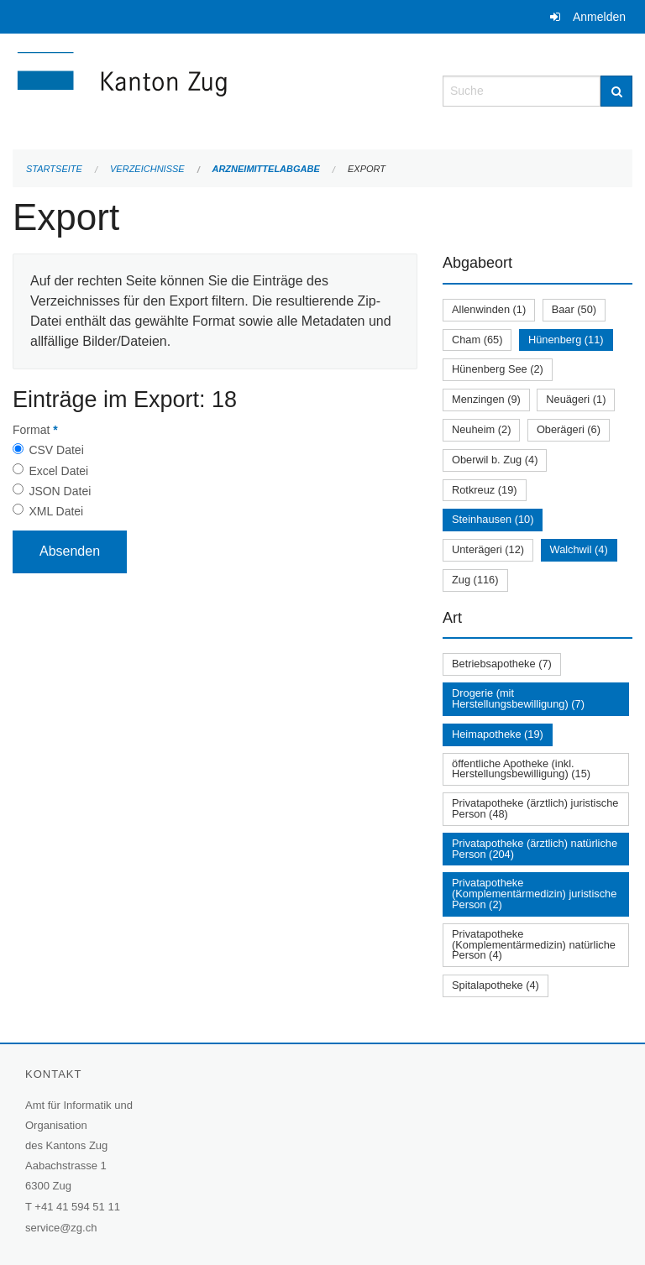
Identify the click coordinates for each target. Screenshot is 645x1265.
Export (366, 169)
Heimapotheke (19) (497, 734)
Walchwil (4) (579, 549)
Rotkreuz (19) (484, 490)
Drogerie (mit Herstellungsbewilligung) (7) (518, 698)
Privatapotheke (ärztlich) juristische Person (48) (535, 808)
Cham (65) (477, 339)
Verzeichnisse (147, 169)
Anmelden (599, 17)
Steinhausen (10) (492, 519)
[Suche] (616, 91)
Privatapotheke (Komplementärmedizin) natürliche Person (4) (534, 945)
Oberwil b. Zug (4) (495, 459)
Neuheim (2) (481, 429)
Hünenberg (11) (566, 339)
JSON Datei (60, 491)
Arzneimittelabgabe (265, 169)
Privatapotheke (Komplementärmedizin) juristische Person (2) (534, 893)
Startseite (54, 169)
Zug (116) (475, 579)
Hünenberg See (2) (497, 369)
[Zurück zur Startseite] (215, 89)
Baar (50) (574, 309)
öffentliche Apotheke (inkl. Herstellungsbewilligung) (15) (521, 769)
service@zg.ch (61, 1227)
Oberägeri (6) (568, 429)
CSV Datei (56, 450)
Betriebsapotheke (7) (502, 663)
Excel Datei (58, 471)
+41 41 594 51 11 (77, 1206)
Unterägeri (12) (488, 549)
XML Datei (56, 511)
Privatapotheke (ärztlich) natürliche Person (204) (534, 848)
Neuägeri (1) (576, 399)
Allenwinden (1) (489, 309)
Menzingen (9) (486, 399)
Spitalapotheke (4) (495, 985)
